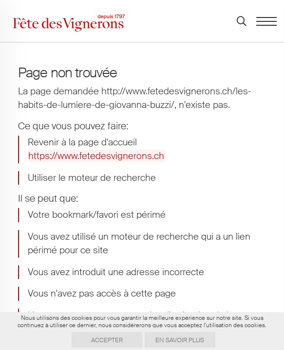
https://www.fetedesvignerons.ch (96, 156)
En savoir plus (179, 340)
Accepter (107, 340)
